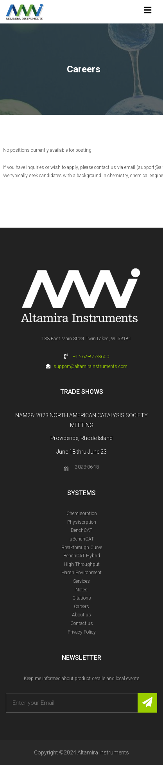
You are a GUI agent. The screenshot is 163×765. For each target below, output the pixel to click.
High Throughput (82, 564)
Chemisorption (81, 513)
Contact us (81, 623)
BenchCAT (81, 530)
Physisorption (81, 522)
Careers (81, 606)
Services (81, 581)
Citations (81, 598)
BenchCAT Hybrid (81, 555)
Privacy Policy (82, 632)
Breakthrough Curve (81, 547)
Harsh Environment (81, 572)
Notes (81, 590)
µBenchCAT (82, 539)
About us (81, 615)
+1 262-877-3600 (91, 356)
